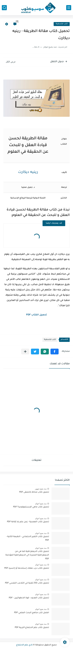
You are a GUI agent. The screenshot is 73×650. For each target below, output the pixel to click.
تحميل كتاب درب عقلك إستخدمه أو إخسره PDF (26, 568)
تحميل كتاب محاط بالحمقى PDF (34, 492)
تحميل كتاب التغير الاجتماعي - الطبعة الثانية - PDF (27, 538)
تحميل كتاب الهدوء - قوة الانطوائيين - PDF (29, 598)
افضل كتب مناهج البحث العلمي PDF (31, 613)
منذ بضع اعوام (41, 503)
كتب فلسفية (62, 24)
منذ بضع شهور (41, 489)
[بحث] (4, 7)
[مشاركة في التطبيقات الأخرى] (25, 351)
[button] (54, 351)
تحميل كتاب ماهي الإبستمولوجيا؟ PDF (31, 507)
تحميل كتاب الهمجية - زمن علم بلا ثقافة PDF (28, 522)
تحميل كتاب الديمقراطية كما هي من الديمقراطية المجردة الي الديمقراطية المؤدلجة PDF (27, 555)
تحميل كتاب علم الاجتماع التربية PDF (32, 627)
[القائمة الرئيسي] (68, 7)
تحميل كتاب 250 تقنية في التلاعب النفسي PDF (27, 583)
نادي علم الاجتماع (24, 645)
